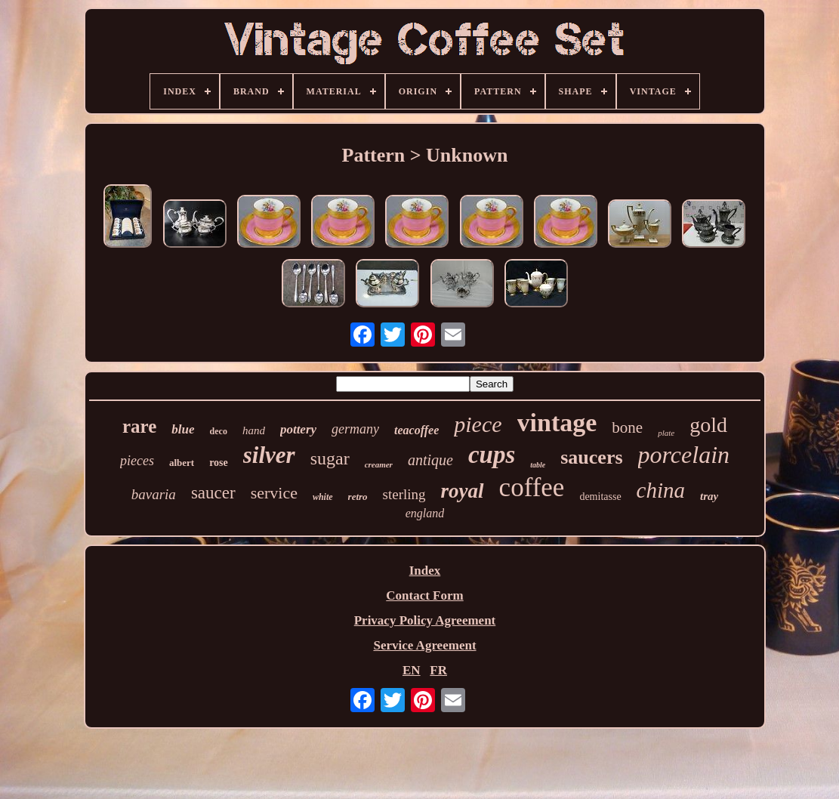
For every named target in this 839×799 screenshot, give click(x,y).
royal (462, 491)
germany (355, 429)
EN (412, 670)
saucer (213, 492)
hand (253, 430)
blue (182, 429)
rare (139, 426)
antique (430, 460)
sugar (330, 458)
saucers (591, 457)
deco (218, 431)
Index (425, 570)
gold (708, 425)
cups (491, 454)
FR (438, 670)
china (661, 490)
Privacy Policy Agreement (425, 620)
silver (269, 455)
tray (709, 496)
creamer (379, 464)
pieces (137, 460)
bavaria (153, 494)
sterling (404, 494)
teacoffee (416, 430)
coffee (532, 487)
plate (666, 432)
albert (181, 462)
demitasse (600, 496)
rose (218, 462)
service (274, 492)
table (537, 465)
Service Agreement (424, 645)
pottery (298, 429)
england (425, 513)
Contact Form (424, 595)
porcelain (683, 454)
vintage (557, 423)
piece (477, 424)
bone (627, 427)
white (323, 497)
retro (358, 496)
